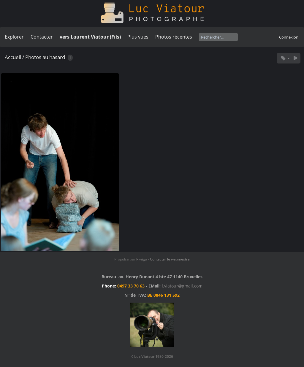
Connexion (288, 37)
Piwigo (141, 259)
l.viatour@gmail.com (182, 286)
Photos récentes (173, 37)
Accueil (13, 57)
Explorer (14, 37)
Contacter (42, 37)
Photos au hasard (45, 57)
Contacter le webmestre (170, 259)
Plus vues (137, 37)
